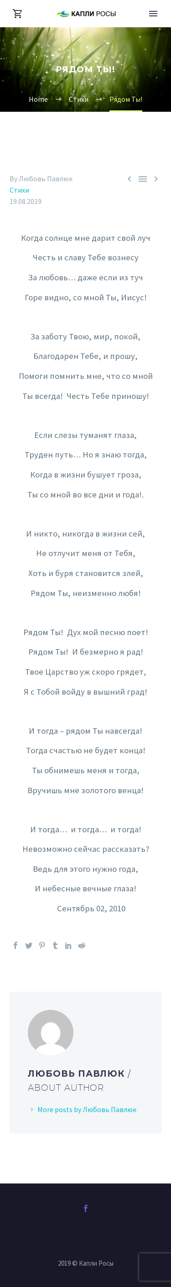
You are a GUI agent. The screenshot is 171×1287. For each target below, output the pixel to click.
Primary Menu (153, 13)
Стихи (19, 189)
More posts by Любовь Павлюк (86, 1109)
